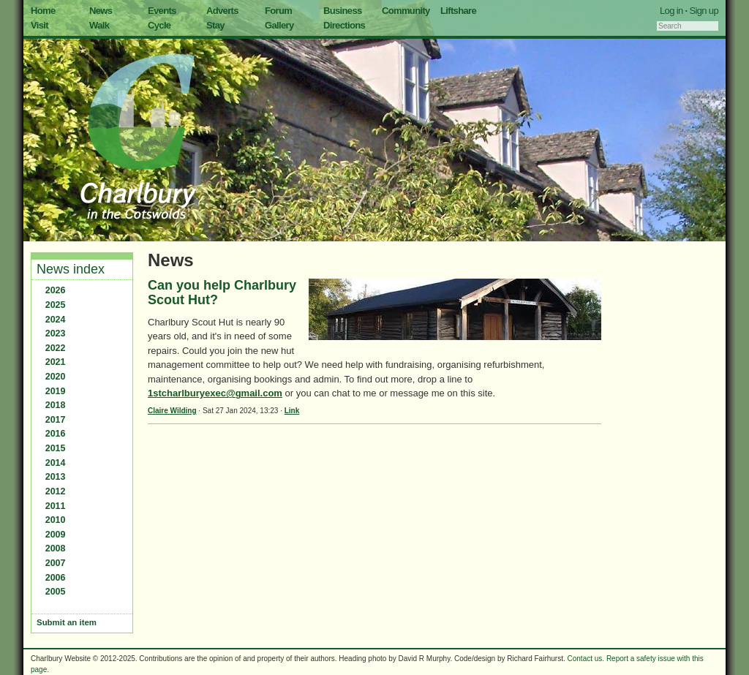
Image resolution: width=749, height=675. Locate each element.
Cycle (159, 25)
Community (406, 10)
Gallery (279, 25)
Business (342, 10)
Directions (344, 25)
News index (71, 269)
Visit (39, 25)
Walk (99, 25)
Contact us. (586, 659)
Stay (215, 25)
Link (292, 411)
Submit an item (67, 622)
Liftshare (458, 10)
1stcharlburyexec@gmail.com (215, 393)
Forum (278, 10)
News (100, 10)
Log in (671, 10)
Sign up (703, 10)
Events (162, 10)
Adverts (222, 10)
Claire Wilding (172, 411)
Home (43, 10)
